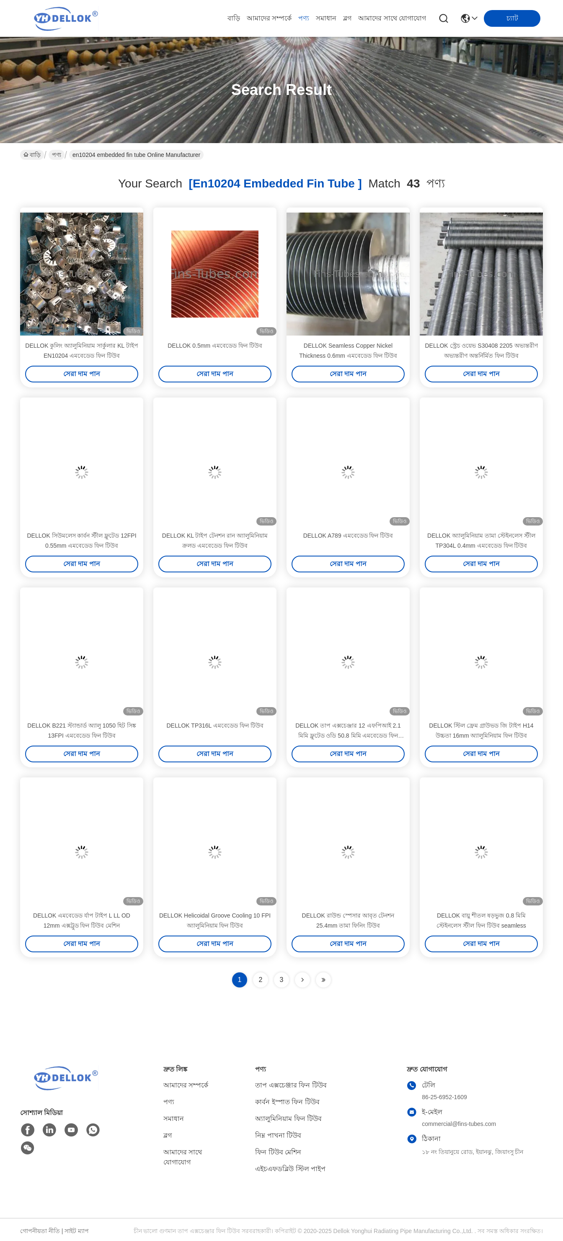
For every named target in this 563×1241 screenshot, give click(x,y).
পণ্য (303, 18)
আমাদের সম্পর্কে (269, 18)
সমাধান (326, 18)
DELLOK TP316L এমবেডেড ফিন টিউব (214, 725)
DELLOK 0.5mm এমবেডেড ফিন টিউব (215, 345)
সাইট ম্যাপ (77, 1231)
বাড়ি (233, 18)
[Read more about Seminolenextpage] (302, 979)
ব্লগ (347, 18)
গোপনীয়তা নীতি (40, 1231)
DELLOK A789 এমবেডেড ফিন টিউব (348, 535)
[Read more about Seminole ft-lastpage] (323, 979)
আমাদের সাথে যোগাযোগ (392, 18)
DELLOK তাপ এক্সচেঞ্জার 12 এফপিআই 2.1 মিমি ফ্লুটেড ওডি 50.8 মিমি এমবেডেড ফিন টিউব (348, 735)
